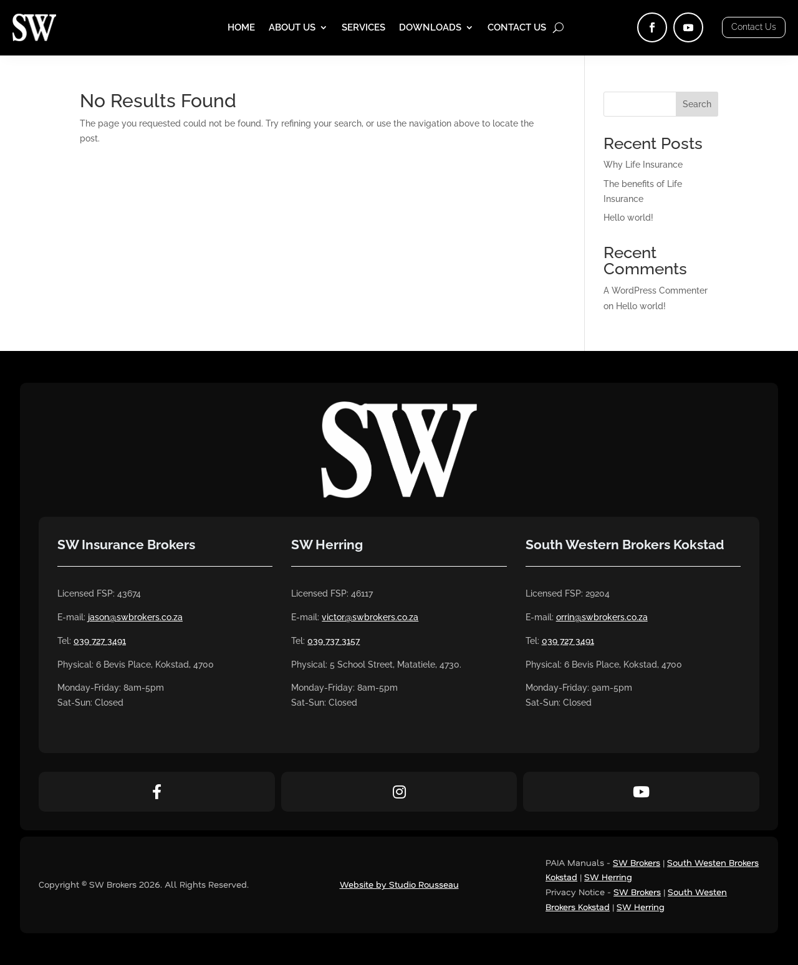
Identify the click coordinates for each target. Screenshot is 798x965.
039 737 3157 (333, 641)
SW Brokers (636, 862)
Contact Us (517, 28)
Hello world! (628, 218)
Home (241, 28)
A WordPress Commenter (655, 290)
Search (697, 104)
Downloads (430, 28)
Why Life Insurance (643, 165)
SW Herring (608, 877)
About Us (292, 28)
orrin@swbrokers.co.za (602, 617)
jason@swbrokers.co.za (135, 617)
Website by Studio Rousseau (399, 884)
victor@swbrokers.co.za (370, 617)
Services (363, 28)
